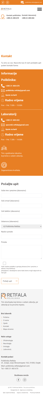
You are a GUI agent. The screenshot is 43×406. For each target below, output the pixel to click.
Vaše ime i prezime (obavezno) (13, 190)
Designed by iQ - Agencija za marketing (21, 390)
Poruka (4, 242)
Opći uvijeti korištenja (9, 392)
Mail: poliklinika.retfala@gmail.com (15, 366)
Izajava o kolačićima (22, 392)
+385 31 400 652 (28, 18)
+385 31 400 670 (13, 18)
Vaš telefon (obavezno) (10, 211)
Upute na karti (11, 95)
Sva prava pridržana (29, 387)
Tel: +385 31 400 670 (9, 368)
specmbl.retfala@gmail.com (17, 125)
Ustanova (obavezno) (9, 221)
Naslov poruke (7, 231)
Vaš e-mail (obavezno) (10, 201)
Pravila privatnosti (35, 392)
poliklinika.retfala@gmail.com (33, 2)
